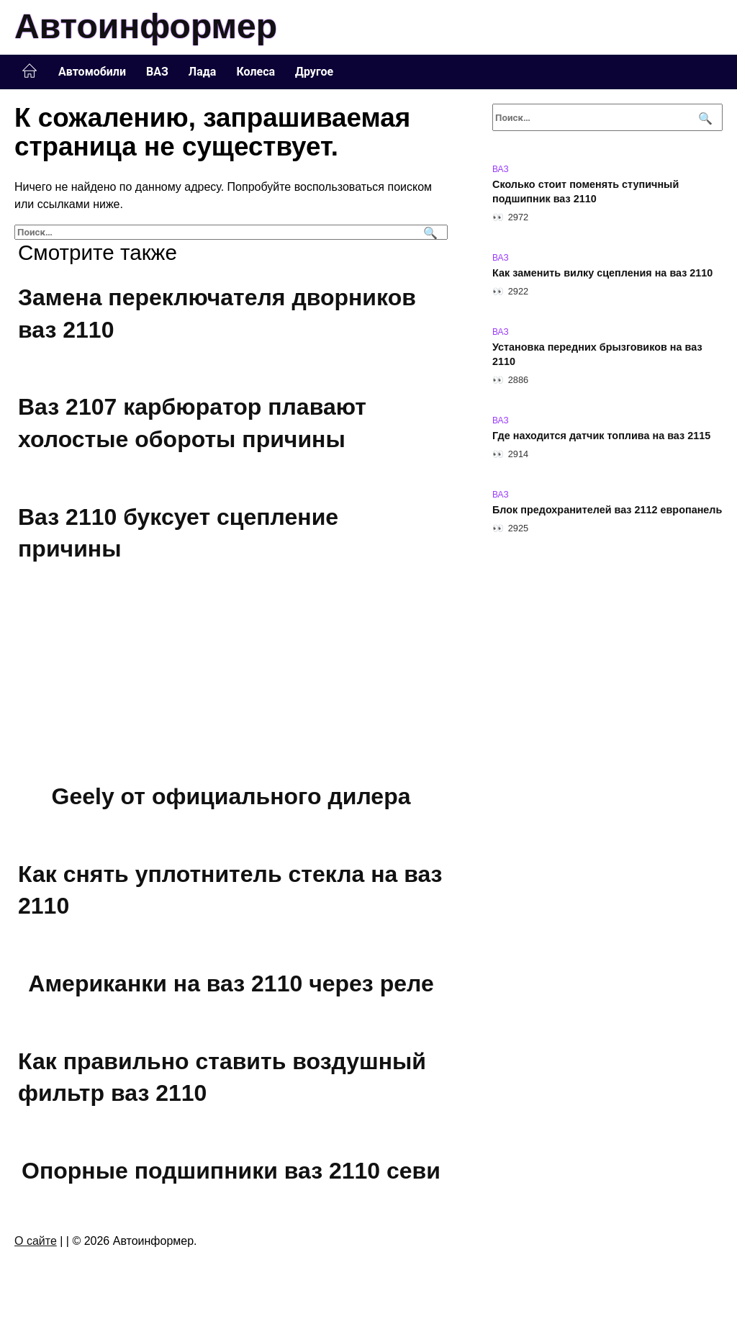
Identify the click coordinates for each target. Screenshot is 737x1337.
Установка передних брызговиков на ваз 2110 (597, 354)
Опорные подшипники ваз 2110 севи (231, 1171)
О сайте (35, 1241)
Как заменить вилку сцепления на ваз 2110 (602, 273)
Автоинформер (145, 26)
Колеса (255, 71)
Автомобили (92, 71)
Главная (29, 71)
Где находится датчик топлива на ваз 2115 (601, 435)
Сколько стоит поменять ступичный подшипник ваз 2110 (585, 191)
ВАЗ (157, 71)
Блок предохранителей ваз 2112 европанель (607, 510)
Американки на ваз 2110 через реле (230, 983)
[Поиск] (428, 232)
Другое (314, 71)
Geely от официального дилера (231, 796)
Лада (203, 71)
